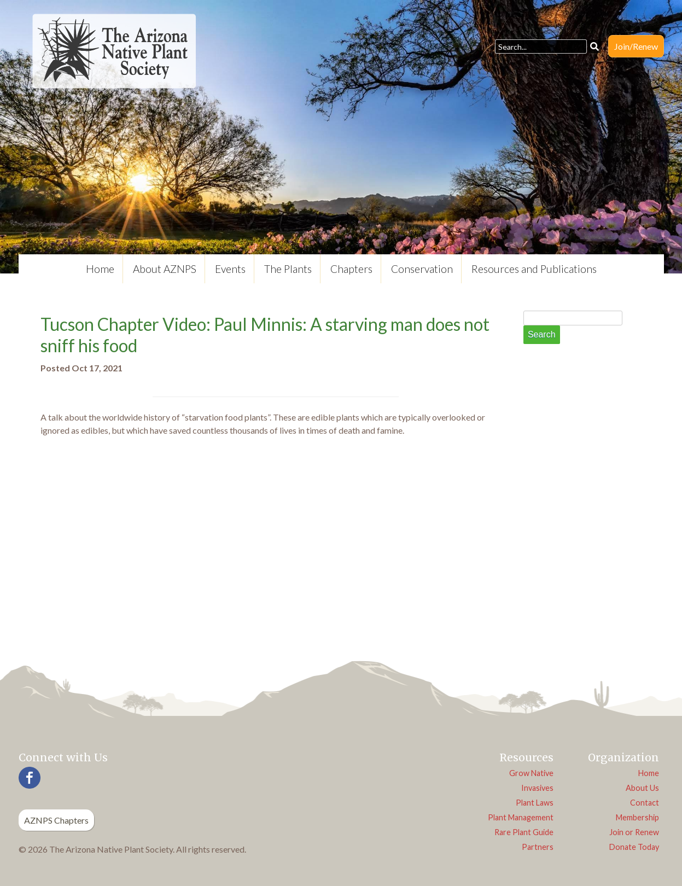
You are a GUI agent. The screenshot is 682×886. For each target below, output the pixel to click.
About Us (642, 787)
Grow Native (531, 773)
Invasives (537, 787)
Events (230, 269)
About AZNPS (164, 269)
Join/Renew (636, 46)
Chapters (351, 269)
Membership (637, 817)
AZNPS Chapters (56, 820)
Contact (644, 802)
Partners (537, 847)
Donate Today (634, 847)
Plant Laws (534, 802)
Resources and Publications (534, 269)
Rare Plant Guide (523, 832)
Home (100, 269)
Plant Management (520, 817)
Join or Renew (634, 832)
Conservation (422, 269)
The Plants (288, 269)
